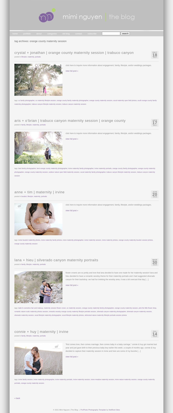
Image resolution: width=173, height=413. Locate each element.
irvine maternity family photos (51, 240)
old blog (66, 34)
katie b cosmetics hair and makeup (30, 308)
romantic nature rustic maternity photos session (31, 311)
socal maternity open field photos (125, 100)
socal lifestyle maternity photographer (48, 315)
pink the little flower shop (147, 308)
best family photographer (27, 168)
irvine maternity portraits (103, 168)
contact (78, 34)
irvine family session (25, 379)
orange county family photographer (124, 168)
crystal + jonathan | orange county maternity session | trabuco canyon (74, 53)
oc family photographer (26, 100)
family (23, 125)
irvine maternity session (92, 240)
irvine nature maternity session (126, 379)
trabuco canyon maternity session (74, 104)
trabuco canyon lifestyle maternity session (46, 104)
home (15, 34)
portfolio (27, 34)
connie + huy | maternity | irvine (41, 332)
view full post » (72, 71)
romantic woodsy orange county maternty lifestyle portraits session (72, 311)
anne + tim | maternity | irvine (39, 192)
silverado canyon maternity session (139, 311)
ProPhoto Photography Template (93, 410)
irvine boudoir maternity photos (29, 240)
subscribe (92, 34)
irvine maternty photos (110, 240)
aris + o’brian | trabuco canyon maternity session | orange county (70, 121)
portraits (38, 57)
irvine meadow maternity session (102, 379)
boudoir (24, 196)
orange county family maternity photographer (72, 100)
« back (17, 398)
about (39, 34)
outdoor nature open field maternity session (64, 172)
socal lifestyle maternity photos (73, 315)
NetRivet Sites (114, 410)
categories (52, 34)
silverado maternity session (24, 315)
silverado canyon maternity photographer (111, 311)
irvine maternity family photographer (81, 168)
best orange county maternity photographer (52, 168)
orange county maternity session (100, 100)
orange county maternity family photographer (98, 308)
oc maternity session (74, 308)
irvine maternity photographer (73, 240)
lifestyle (24, 57)
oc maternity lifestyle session (45, 100)
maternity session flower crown (55, 308)
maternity (31, 57)
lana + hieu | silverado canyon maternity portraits (56, 260)
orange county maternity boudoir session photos (136, 240)
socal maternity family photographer (93, 172)
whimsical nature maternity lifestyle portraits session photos (106, 315)
